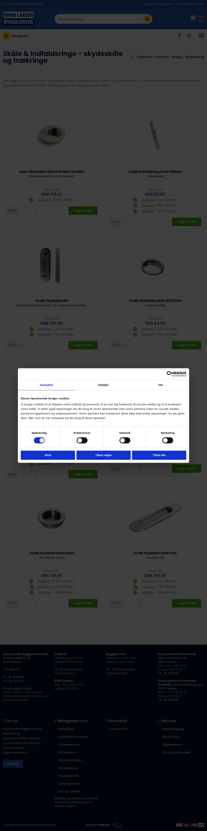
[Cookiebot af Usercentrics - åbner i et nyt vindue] (169, 374)
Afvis (47, 455)
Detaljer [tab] (103, 384)
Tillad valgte (103, 455)
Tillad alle (159, 455)
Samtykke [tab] (46, 384)
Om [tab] (160, 384)
